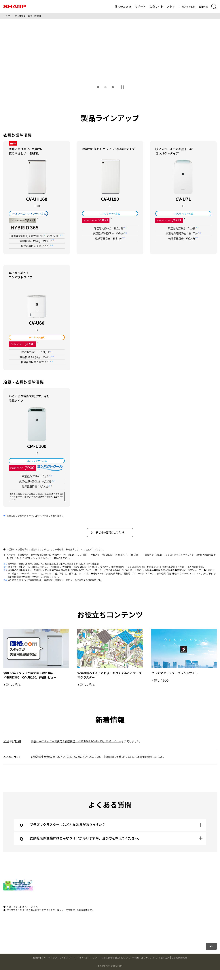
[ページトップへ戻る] (211, 946)
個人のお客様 (123, 6)
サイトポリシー (67, 957)
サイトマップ (50, 957)
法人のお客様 (188, 6)
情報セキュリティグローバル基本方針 (150, 957)
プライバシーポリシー (88, 957)
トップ (6, 15)
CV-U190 (67, 756)
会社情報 (203, 6)
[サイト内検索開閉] (214, 6)
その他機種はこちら (108, 532)
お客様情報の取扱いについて (115, 957)
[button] (98, 87)
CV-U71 (78, 756)
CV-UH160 (54, 756)
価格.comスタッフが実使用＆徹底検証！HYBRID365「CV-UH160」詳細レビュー (76, 741)
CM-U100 (126, 756)
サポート (140, 6)
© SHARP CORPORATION (110, 965)
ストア (171, 6)
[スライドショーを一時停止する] (122, 87)
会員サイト (156, 6)
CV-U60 (89, 756)
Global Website (179, 957)
